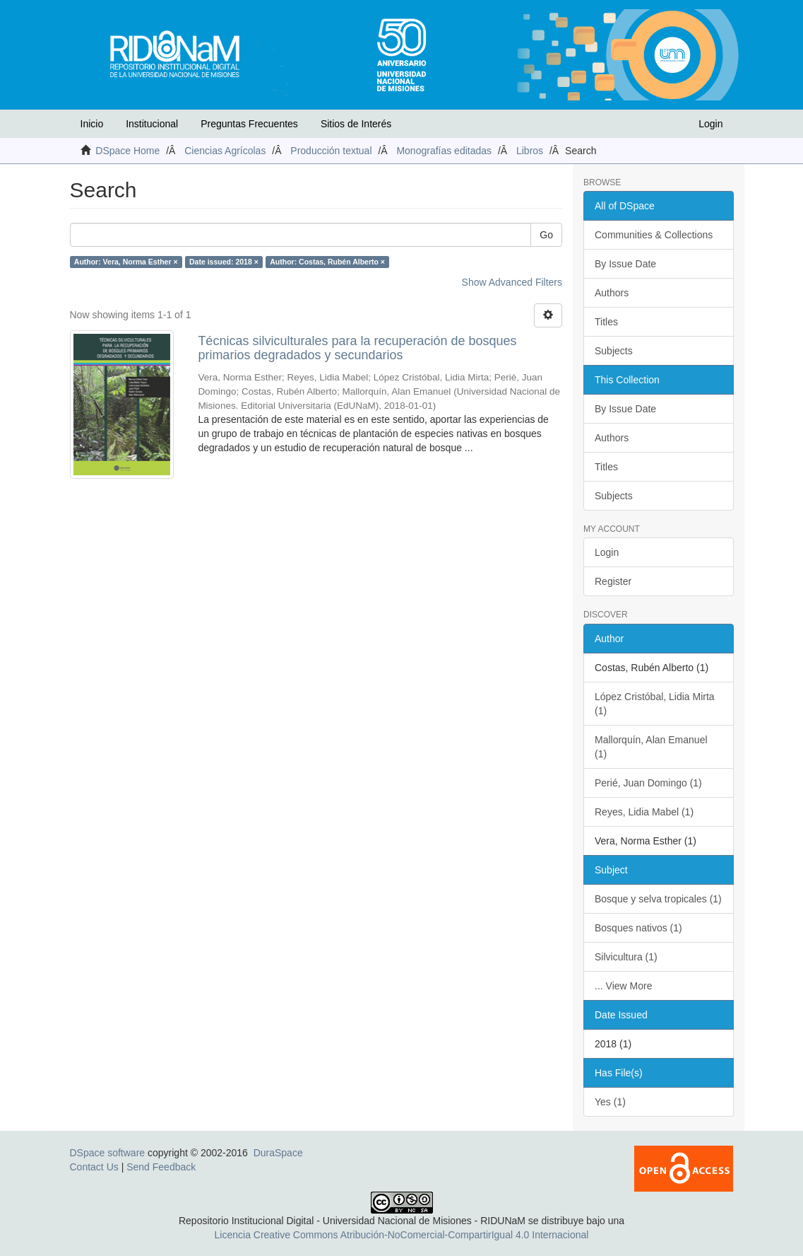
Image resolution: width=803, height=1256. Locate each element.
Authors (612, 292)
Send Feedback (161, 1167)
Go (546, 234)
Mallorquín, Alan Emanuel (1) (651, 747)
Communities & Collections (654, 234)
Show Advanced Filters (512, 282)
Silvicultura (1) (626, 957)
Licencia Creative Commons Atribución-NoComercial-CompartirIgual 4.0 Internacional (402, 1234)
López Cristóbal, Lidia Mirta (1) (655, 703)
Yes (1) (610, 1101)
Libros (529, 150)
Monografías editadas (444, 150)
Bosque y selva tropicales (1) (658, 899)
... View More (623, 986)
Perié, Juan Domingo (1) (648, 783)
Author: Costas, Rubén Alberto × (327, 261)
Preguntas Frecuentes (249, 123)
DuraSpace (278, 1152)
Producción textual (330, 150)
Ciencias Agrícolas (225, 150)
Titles (606, 321)
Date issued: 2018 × (223, 261)
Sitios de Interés (356, 123)
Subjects (614, 350)
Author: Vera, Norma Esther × (126, 261)
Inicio (92, 123)
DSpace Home (127, 150)
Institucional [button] (152, 123)
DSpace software (107, 1152)
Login (607, 552)
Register (613, 581)
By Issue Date (625, 263)
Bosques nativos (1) (638, 928)
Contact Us (94, 1167)
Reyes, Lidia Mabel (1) (644, 812)
